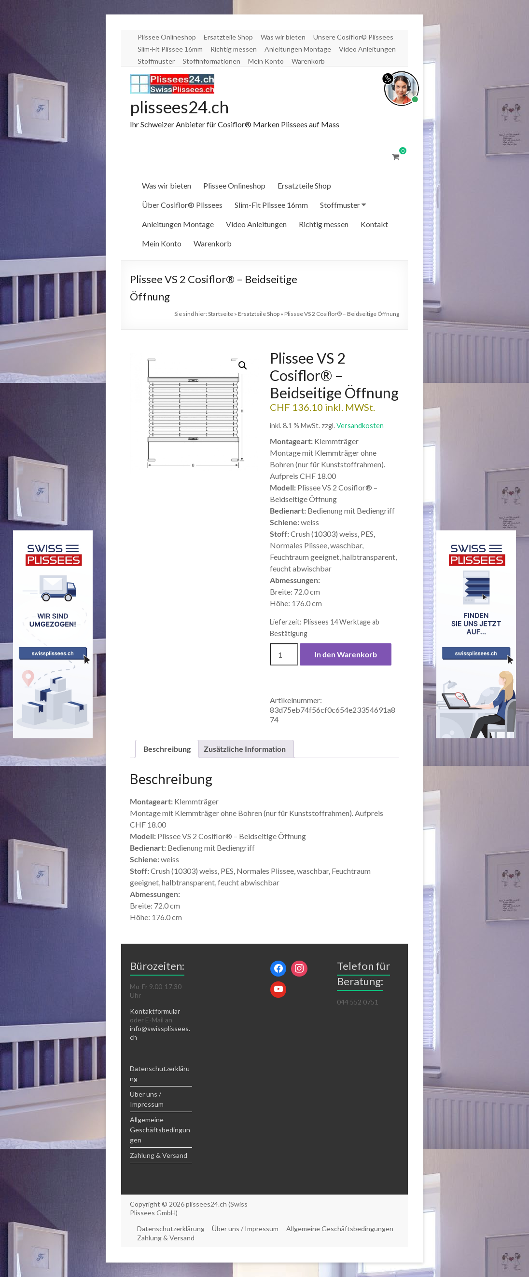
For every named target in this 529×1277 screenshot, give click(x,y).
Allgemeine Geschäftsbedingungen (160, 1130)
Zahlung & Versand (158, 1156)
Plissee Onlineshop (167, 37)
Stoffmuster (156, 61)
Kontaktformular (155, 1011)
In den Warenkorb (345, 654)
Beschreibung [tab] (167, 749)
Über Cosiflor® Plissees (182, 205)
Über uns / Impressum (246, 1229)
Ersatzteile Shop (228, 37)
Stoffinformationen (211, 61)
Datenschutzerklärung (171, 1229)
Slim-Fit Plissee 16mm (170, 49)
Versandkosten (360, 426)
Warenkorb (308, 61)
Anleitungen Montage (297, 49)
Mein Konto (266, 61)
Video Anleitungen (367, 49)
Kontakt (374, 224)
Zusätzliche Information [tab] (245, 749)
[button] (242, 366)
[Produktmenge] (284, 655)
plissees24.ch (181, 107)
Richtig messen (233, 49)
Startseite (220, 314)
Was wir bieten (283, 37)
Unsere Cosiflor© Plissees (353, 37)
